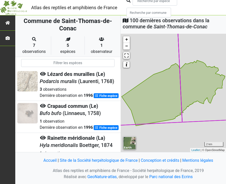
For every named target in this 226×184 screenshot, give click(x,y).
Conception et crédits (160, 160)
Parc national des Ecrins (171, 176)
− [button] (126, 46)
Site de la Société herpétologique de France (99, 160)
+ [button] (126, 40)
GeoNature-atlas (102, 176)
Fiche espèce (106, 96)
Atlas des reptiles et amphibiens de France (74, 7)
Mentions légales (197, 160)
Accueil (49, 160)
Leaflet (195, 150)
